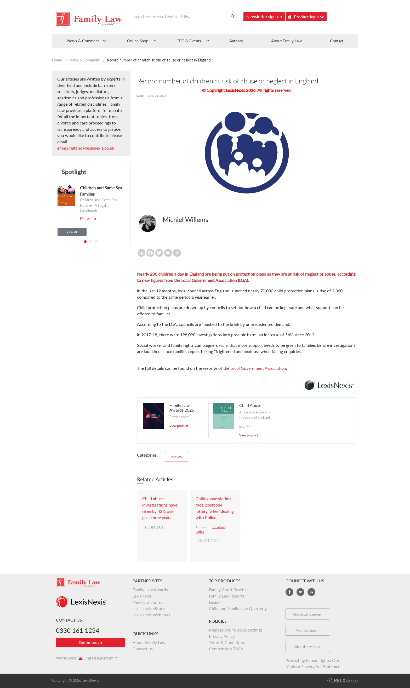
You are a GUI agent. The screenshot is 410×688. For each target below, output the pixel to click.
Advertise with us (307, 647)
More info (88, 218)
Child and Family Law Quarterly (238, 608)
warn (223, 345)
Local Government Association (258, 368)
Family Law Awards (150, 589)
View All (72, 232)
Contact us (143, 648)
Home (57, 60)
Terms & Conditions (227, 642)
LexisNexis (142, 595)
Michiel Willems (185, 219)
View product (178, 426)
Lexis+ (214, 602)
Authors (236, 40)
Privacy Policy (222, 636)
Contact (336, 40)
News (176, 456)
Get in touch (90, 642)
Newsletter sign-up (264, 16)
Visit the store (306, 630)
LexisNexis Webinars (151, 614)
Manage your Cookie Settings (236, 629)
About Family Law (286, 40)
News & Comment (84, 60)
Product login (306, 16)
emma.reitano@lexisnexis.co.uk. (86, 147)
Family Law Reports (226, 595)
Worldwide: (64, 657)
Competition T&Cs (226, 648)
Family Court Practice (229, 589)
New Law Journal (148, 602)
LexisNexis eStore (149, 608)
